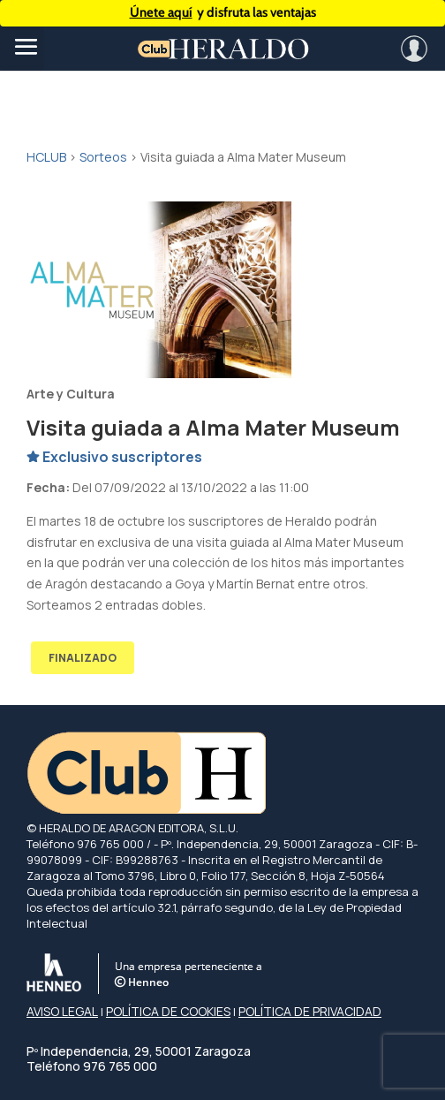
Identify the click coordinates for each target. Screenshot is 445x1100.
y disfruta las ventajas (223, 13)
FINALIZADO (83, 657)
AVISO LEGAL (62, 1011)
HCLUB (46, 156)
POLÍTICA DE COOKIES (168, 1011)
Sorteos (103, 156)
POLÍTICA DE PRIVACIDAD (309, 1011)
